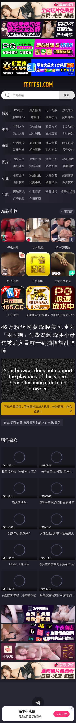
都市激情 (19, 175)
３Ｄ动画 (68, 126)
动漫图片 (68, 159)
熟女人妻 (19, 133)
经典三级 (35, 150)
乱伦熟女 (51, 150)
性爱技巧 (68, 182)
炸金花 (35, 117)
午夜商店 (35, 191)
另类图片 (68, 166)
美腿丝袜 (19, 166)
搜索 (67, 95)
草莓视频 (51, 191)
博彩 (5, 113)
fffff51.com (38, 85)
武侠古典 (68, 175)
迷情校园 (19, 182)
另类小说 (35, 182)
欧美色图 (51, 159)
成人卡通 (51, 143)
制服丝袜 (19, 150)
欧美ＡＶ (51, 126)
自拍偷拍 (35, 126)
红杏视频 (19, 198)
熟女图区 (51, 166)
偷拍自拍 (35, 143)
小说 (5, 178)
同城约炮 (19, 191)
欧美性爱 (68, 143)
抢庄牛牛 (68, 117)
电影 (5, 145)
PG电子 (19, 110)
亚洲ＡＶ (19, 126)
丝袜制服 (35, 133)
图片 (5, 162)
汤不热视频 (68, 191)
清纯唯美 (35, 166)
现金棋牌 (51, 117)
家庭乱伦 (35, 175)
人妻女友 (51, 175)
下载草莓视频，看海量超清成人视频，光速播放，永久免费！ (38, 409)
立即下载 (61, 714)
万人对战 (51, 110)
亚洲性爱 (19, 143)
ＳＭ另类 (68, 133)
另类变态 (68, 150)
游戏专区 (68, 110)
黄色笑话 (51, 182)
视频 (5, 129)
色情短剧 (35, 198)
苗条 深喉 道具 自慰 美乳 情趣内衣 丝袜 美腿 (32, 422)
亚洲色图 (35, 159)
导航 (5, 194)
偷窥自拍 (19, 159)
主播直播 (51, 133)
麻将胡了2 (18, 117)
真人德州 (35, 110)
